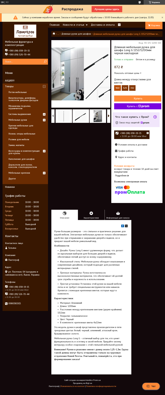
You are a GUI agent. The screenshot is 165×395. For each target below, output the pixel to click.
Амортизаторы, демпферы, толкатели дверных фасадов (23, 99)
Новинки (10, 186)
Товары (9, 86)
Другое (12, 178)
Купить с (138, 106)
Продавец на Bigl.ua (82, 383)
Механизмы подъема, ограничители (19, 107)
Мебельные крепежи (19, 172)
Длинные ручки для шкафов (76, 33)
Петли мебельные (17, 92)
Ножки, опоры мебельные (21, 133)
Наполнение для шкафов (21, 159)
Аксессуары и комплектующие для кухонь (24, 152)
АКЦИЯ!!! (9, 80)
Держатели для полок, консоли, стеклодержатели (22, 166)
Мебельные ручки (17, 119)
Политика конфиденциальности (101, 386)
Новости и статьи (73, 24)
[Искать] (45, 62)
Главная (54, 24)
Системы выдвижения (19, 114)
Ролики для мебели (18, 139)
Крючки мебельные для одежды (20, 126)
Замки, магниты (16, 145)
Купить (138, 98)
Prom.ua (97, 380)
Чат (151, 386)
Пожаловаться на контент (73, 386)
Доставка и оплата (103, 24)
